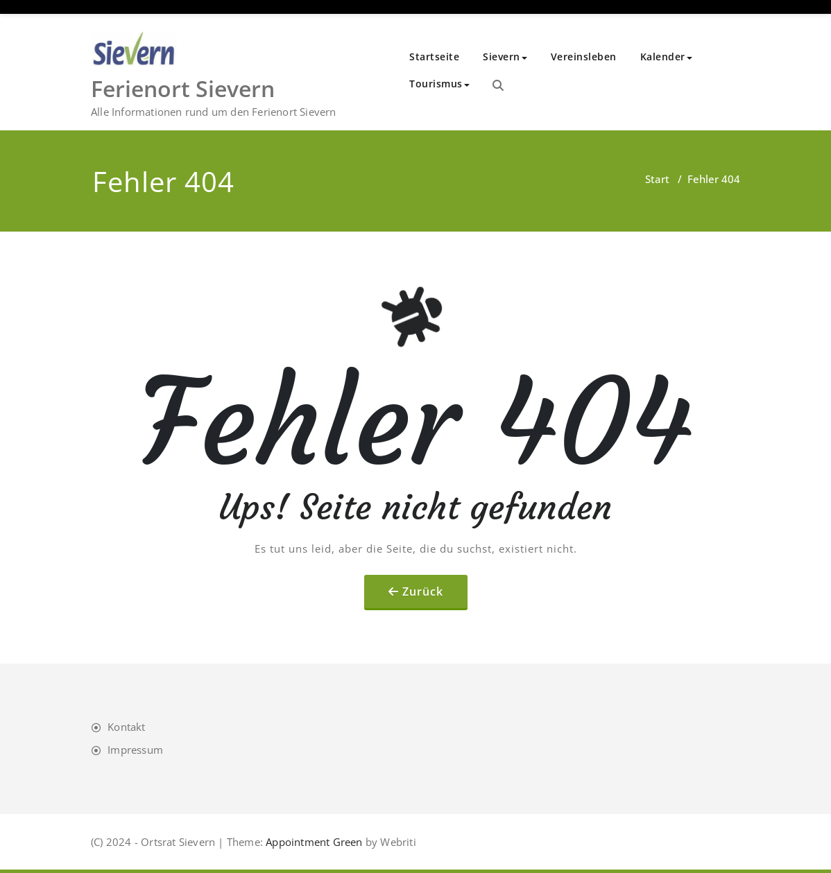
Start (657, 179)
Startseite (434, 56)
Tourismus (439, 83)
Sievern (505, 56)
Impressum (135, 750)
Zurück (422, 591)
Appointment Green (313, 842)
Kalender (666, 56)
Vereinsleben (584, 56)
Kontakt (126, 727)
